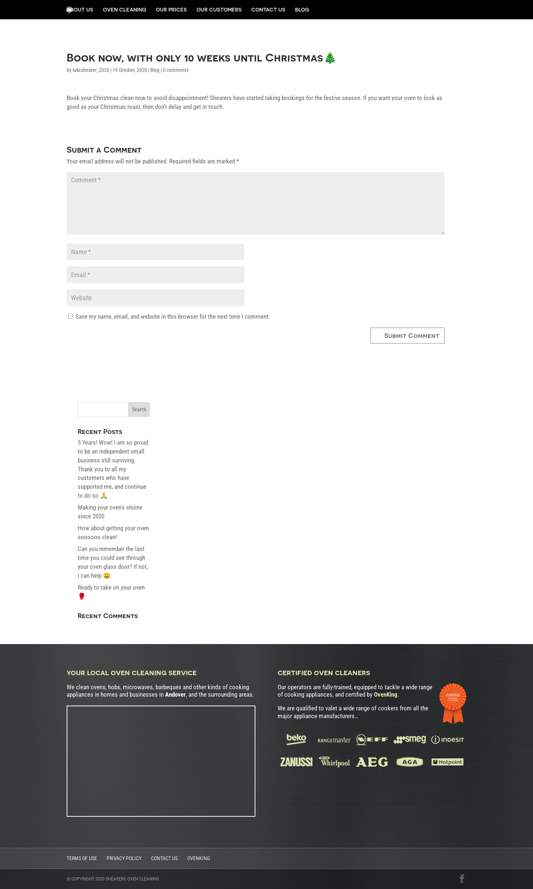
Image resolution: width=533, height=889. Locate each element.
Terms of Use (82, 858)
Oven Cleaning (124, 10)
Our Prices (171, 10)
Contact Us (268, 10)
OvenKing (198, 858)
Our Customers (219, 10)
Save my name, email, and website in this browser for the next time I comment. (173, 316)
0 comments (175, 70)
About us (80, 10)
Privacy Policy (124, 858)
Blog (302, 10)
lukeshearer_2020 (91, 70)
